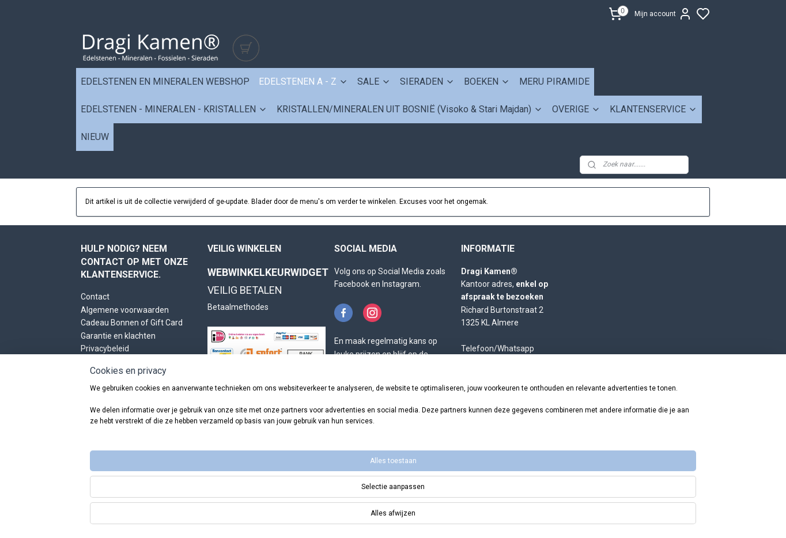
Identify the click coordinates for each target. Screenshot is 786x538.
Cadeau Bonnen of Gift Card (132, 322)
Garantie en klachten (118, 335)
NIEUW (95, 136)
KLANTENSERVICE (653, 109)
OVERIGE (576, 109)
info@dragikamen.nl (506, 374)
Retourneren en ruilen (120, 361)
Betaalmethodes (238, 307)
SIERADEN (427, 81)
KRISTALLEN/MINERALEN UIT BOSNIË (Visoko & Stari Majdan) (410, 109)
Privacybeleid (105, 348)
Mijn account (663, 14)
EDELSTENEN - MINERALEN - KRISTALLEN (174, 109)
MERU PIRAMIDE (554, 81)
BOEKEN (487, 81)
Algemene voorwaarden (125, 310)
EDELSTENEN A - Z (303, 81)
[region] (317, 498)
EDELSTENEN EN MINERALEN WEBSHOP (165, 81)
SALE (374, 81)
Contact (95, 296)
